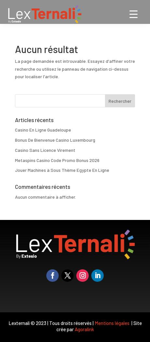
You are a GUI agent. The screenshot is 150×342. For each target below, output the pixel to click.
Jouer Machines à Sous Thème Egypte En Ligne (62, 170)
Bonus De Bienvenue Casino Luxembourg (55, 140)
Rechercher (120, 101)
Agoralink (84, 329)
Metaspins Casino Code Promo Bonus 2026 (57, 160)
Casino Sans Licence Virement (45, 150)
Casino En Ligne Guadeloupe (43, 130)
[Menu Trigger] (133, 14)
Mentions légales (112, 323)
